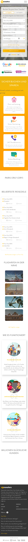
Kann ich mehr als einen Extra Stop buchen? (11, 521)
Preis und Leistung (14, 104)
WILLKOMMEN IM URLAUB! (14, 360)
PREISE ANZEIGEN (14, 50)
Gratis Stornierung (14, 124)
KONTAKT (3, 506)
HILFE (17, 506)
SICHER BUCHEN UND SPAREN (14, 83)
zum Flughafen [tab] (19, 12)
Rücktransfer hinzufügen (14, 45)
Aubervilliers (7, 246)
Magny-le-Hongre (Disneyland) (11, 237)
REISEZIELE (18, 504)
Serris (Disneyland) (8, 229)
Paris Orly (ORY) (8, 199)
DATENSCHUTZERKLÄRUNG (22, 509)
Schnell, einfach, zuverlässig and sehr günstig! (11, 91)
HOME (2, 5)
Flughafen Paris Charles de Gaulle (12, 218)
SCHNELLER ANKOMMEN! (14, 430)
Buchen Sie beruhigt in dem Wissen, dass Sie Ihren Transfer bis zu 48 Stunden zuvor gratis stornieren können (14, 128)
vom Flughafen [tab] (8, 12)
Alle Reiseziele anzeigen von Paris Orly (14, 254)
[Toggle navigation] (25, 2)
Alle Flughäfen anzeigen (14, 327)
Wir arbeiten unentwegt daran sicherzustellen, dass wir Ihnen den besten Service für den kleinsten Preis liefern (14, 109)
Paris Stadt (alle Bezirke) (10, 209)
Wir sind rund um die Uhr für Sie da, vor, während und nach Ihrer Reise (14, 145)
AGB (2, 509)
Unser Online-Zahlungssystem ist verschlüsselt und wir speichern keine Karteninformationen (14, 163)
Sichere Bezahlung (14, 159)
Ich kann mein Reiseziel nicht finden (9, 530)
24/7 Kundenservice (14, 142)
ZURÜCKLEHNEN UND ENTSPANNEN (14, 396)
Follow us (4, 512)
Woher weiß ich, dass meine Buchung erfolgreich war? (13, 524)
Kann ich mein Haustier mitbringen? (9, 519)
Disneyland (6, 201)
